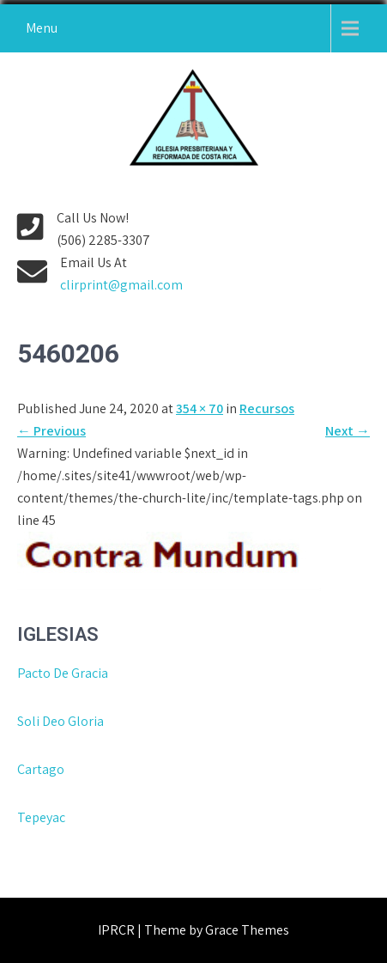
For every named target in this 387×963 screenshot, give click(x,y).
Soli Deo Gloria (60, 721)
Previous (51, 431)
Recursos (266, 408)
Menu (41, 28)
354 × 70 (199, 408)
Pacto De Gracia (62, 673)
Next (347, 431)
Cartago (40, 769)
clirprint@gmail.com (121, 285)
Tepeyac (42, 817)
